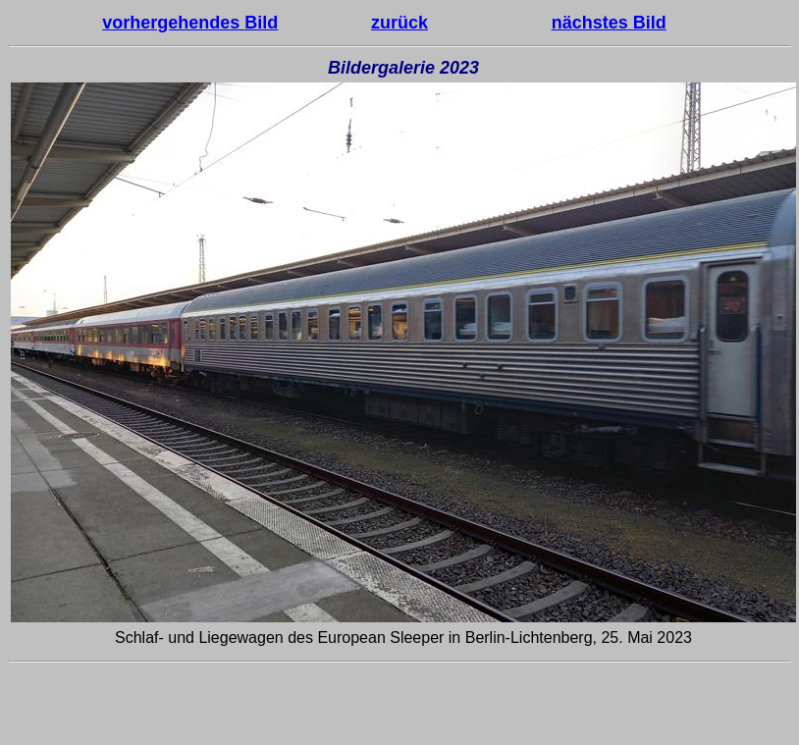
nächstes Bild (609, 22)
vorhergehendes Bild (190, 22)
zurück (399, 22)
